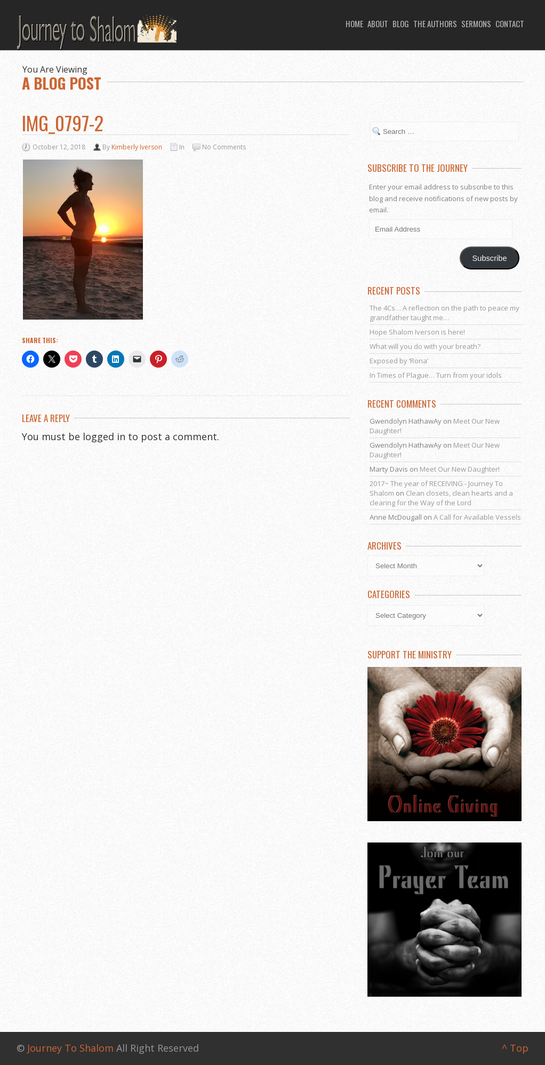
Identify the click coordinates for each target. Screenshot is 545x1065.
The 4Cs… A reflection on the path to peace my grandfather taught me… (444, 312)
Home (354, 23)
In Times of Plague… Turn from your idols (436, 375)
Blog (400, 23)
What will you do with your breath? (425, 346)
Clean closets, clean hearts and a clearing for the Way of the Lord (441, 497)
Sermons (476, 23)
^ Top (515, 1048)
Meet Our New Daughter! (460, 469)
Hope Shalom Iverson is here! (417, 332)
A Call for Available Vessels (477, 517)
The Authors (435, 23)
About (377, 23)
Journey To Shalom (70, 1048)
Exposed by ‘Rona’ (399, 360)
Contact (509, 23)
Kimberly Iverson (136, 147)
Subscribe (489, 258)
